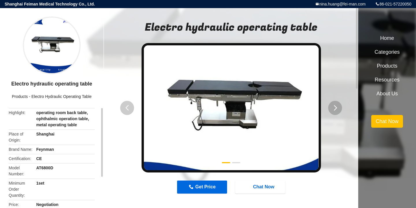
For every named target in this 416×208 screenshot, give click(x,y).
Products (20, 96)
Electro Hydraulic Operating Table (61, 96)
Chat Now (260, 187)
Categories (387, 52)
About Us (387, 93)
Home (387, 38)
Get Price (205, 186)
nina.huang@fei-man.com (342, 4)
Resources (387, 80)
